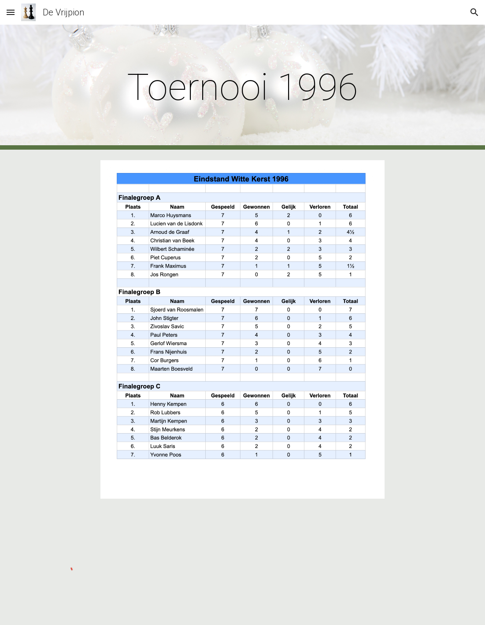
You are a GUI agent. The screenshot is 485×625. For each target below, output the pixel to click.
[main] (242, 87)
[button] (10, 12)
